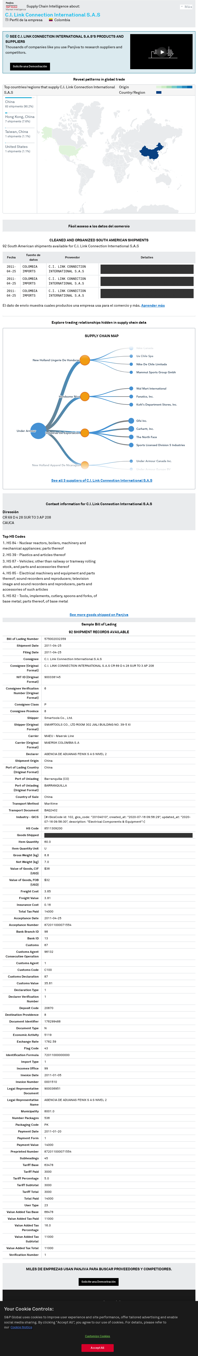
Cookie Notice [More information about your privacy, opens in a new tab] (21, 1329)
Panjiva (16, 6)
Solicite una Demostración (30, 66)
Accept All (97, 1349)
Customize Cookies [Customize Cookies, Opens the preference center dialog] (97, 1337)
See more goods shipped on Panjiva (99, 615)
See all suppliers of (101, 480)
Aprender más (153, 305)
